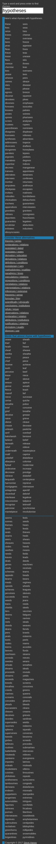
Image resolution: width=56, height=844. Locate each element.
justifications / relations (16, 323)
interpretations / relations (17, 287)
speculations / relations (16, 277)
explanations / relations (17, 244)
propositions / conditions (17, 280)
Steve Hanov (30, 842)
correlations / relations (16, 284)
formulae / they (12, 298)
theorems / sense (14, 295)
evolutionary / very (14, 266)
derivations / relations (16, 259)
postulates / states (14, 251)
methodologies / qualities (17, 269)
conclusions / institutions (17, 305)
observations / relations (17, 312)
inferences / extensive (16, 291)
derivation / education (16, 255)
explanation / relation (15, 316)
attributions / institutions (17, 320)
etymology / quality (14, 327)
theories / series (13, 241)
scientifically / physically (17, 302)
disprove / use (12, 330)
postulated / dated (14, 248)
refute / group (12, 309)
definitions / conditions (16, 262)
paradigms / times (14, 273)
